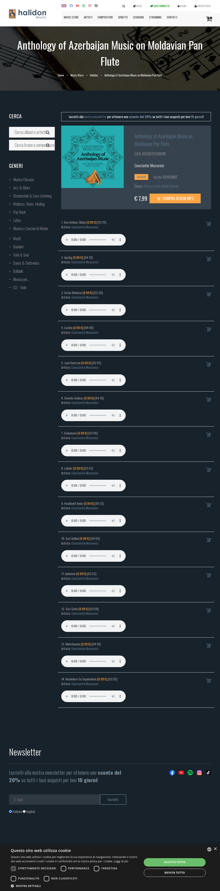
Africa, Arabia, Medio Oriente (161, 186)
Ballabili (18, 271)
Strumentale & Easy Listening (32, 196)
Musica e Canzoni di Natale (30, 228)
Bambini (18, 246)
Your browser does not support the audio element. (93, 240)
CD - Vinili (19, 287)
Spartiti (123, 17)
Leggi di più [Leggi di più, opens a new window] (121, 861)
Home (61, 75)
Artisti (88, 17)
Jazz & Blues (21, 187)
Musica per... (21, 279)
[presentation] (41, 831)
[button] (74, 886)
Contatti (172, 17)
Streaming (155, 17)
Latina (17, 220)
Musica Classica (23, 179)
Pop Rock (19, 212)
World (17, 238)
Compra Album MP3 (175, 198)
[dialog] (110, 867)
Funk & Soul (21, 255)
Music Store (71, 17)
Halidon (94, 75)
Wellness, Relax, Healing (29, 204)
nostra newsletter (95, 116)
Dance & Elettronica (26, 263)
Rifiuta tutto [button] (175, 872)
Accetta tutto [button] (174, 862)
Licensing (138, 17)
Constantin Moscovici (149, 165)
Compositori (105, 17)
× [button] (215, 849)
